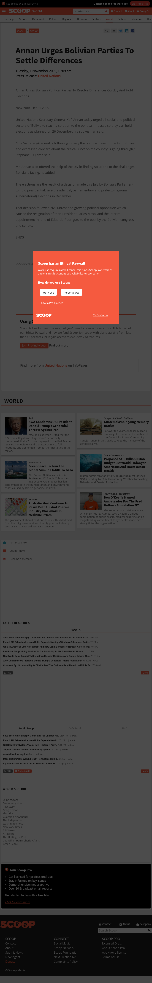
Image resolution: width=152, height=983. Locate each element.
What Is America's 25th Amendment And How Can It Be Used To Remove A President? (46, 654)
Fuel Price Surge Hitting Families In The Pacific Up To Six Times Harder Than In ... (44, 658)
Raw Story (9, 813)
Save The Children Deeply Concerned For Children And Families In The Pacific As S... (46, 644)
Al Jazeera (9, 840)
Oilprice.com (10, 807)
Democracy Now (12, 810)
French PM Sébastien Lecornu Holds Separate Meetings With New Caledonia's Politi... (46, 649)
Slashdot (8, 820)
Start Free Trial (140, 3)
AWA (95, 667)
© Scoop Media (15, 977)
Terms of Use (111, 964)
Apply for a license (114, 959)
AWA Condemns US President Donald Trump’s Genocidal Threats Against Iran (42, 667)
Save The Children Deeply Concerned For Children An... (31, 742)
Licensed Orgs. (112, 950)
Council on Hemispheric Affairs (21, 847)
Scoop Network (64, 954)
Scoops (23, 19)
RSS (7, 680)
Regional (67, 19)
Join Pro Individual (34, 352)
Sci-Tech (96, 19)
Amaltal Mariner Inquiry (15, 761)
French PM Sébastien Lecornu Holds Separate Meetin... (31, 747)
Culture (122, 19)
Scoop (20, 30)
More (145, 680)
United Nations (49, 76)
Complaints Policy (66, 968)
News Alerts (22, 778)
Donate (10, 968)
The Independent (13, 827)
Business (82, 19)
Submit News (14, 959)
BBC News (9, 837)
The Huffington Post (14, 844)
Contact (10, 950)
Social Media (62, 950)
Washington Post (13, 830)
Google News (10, 817)
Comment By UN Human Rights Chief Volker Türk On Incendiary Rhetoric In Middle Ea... (47, 672)
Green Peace (10, 851)
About (9, 954)
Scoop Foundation (66, 959)
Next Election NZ (65, 964)
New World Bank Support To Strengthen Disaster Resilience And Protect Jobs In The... (47, 663)
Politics (53, 19)
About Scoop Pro (113, 954)
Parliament (38, 19)
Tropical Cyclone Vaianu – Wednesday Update (26, 756)
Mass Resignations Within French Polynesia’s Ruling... (31, 766)
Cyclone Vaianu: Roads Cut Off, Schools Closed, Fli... (30, 770)
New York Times (12, 834)
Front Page (8, 19)
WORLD (13, 407)
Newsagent (12, 964)
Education (136, 19)
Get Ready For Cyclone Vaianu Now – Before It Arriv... (30, 752)
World (109, 19)
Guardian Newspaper (15, 823)
